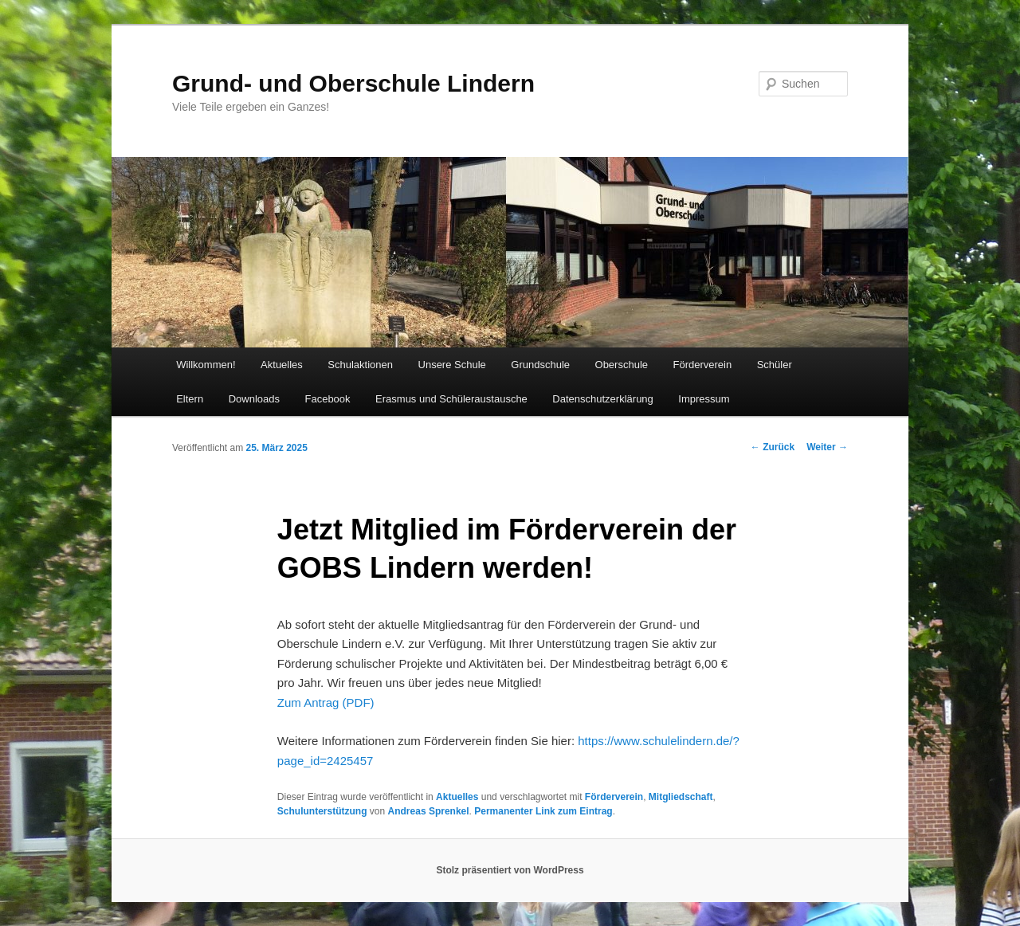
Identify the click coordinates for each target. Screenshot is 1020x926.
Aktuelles (282, 365)
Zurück (772, 447)
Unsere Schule (452, 365)
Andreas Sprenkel (428, 811)
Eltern (189, 399)
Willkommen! (205, 365)
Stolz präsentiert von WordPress (509, 870)
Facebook (327, 399)
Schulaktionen (360, 365)
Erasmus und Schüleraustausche (451, 399)
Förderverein (702, 365)
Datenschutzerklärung (602, 399)
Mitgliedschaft (681, 796)
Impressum (703, 399)
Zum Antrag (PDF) (326, 702)
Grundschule (540, 365)
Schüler (774, 365)
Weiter (827, 447)
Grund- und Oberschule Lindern (353, 83)
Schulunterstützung (322, 811)
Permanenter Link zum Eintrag (543, 811)
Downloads (254, 399)
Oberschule (621, 365)
